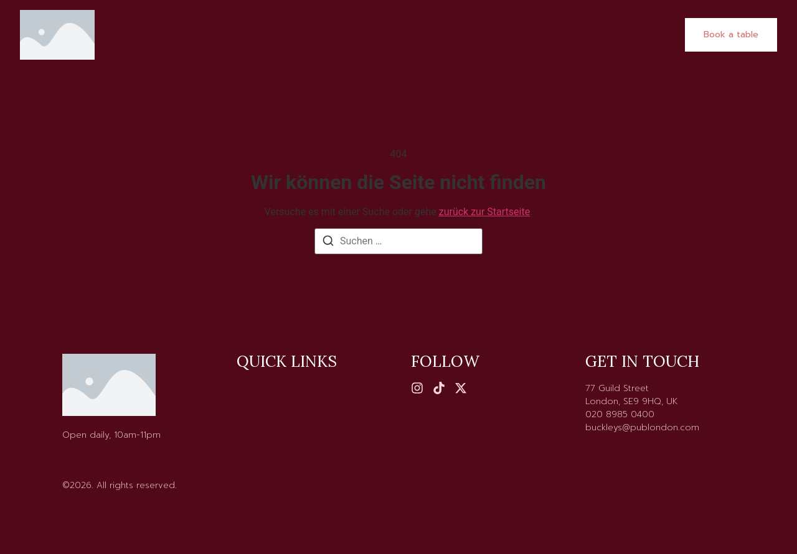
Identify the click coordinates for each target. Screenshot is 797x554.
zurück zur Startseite (484, 212)
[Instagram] (417, 388)
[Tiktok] (439, 388)
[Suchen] (328, 242)
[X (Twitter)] (461, 388)
